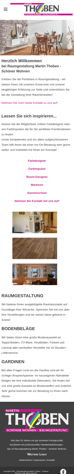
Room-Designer (37, 176)
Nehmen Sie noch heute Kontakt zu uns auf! (29, 102)
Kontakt (51, 460)
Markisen (37, 184)
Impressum (39, 460)
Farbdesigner (37, 160)
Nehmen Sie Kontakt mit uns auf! (37, 201)
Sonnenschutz (37, 192)
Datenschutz (25, 460)
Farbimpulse (37, 168)
